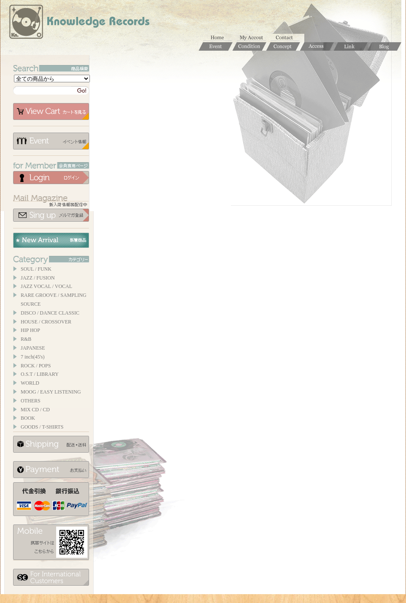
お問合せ (287, 38)
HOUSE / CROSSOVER (46, 322)
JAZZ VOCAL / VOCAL (46, 286)
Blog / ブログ (384, 46)
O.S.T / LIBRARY (40, 374)
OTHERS (31, 401)
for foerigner (51, 577)
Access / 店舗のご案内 (317, 46)
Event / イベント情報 (216, 46)
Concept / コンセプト (283, 46)
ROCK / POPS (36, 366)
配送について (51, 444)
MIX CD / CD (35, 410)
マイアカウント (254, 38)
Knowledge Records (78, 23)
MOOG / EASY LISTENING (51, 392)
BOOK (28, 418)
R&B (26, 339)
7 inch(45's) (32, 357)
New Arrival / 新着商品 (51, 240)
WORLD (30, 383)
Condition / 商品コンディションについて (249, 46)
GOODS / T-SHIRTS (42, 427)
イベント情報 (51, 141)
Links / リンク (351, 46)
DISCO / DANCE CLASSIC (50, 313)
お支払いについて (51, 469)
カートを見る (51, 111)
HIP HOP (30, 330)
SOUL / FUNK (36, 269)
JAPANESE (33, 348)
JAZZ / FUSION (38, 278)
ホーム (220, 38)
